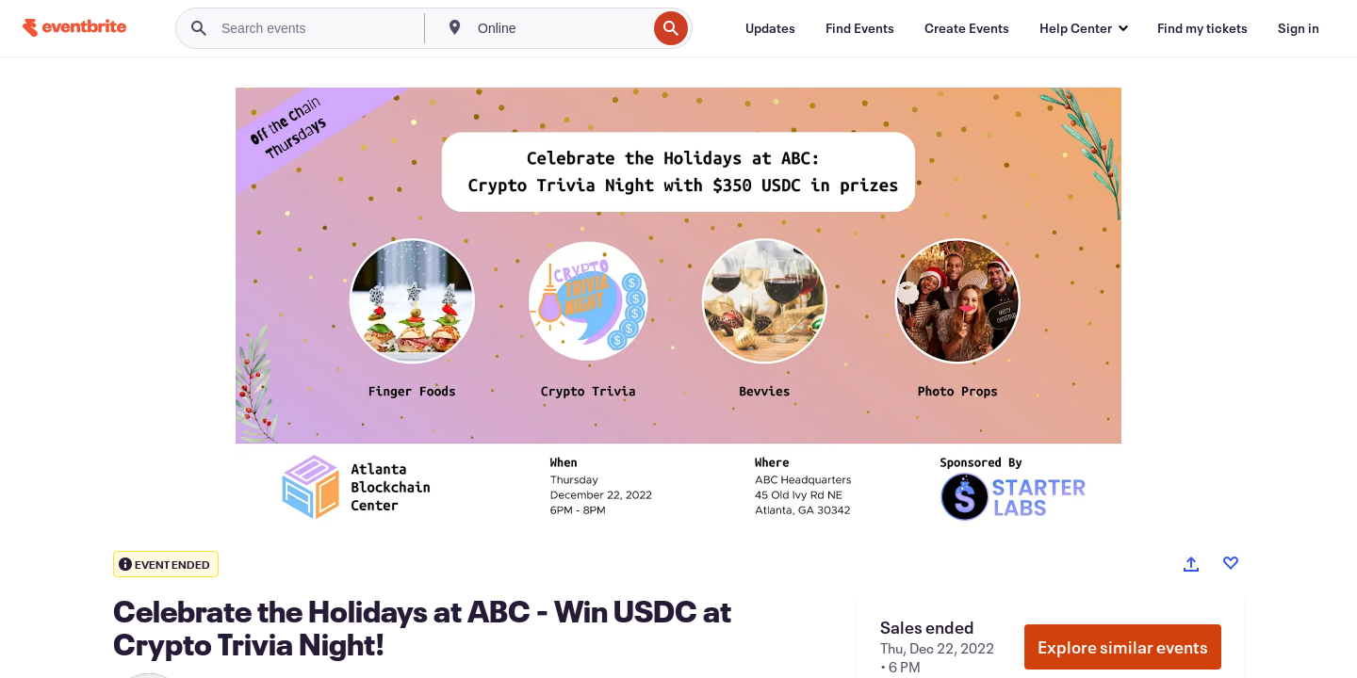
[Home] (74, 27)
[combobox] (560, 28)
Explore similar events (1123, 647)
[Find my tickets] (1202, 28)
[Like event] (1231, 563)
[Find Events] (859, 28)
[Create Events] (966, 28)
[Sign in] (1298, 28)
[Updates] (770, 28)
